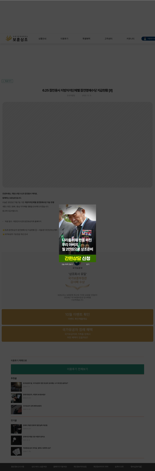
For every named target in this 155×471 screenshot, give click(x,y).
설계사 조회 (119, 467)
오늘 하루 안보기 (67, 264)
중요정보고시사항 (17, 467)
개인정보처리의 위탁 (100, 467)
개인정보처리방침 (80, 467)
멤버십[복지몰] (136, 467)
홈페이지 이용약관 (60, 467)
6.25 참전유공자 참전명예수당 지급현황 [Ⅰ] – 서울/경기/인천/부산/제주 (31, 230)
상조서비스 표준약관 (39, 467)
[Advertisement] (72, 17)
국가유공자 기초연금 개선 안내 (16, 234)
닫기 (87, 264)
